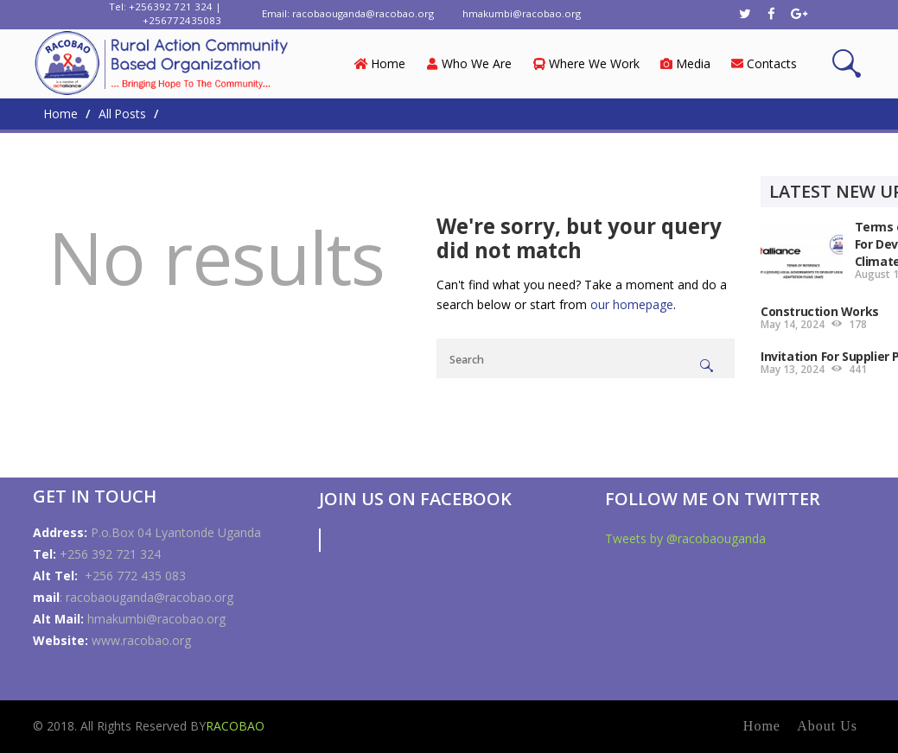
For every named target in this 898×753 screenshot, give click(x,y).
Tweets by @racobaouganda (685, 538)
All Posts (122, 113)
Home (60, 114)
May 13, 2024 (793, 369)
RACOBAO (235, 726)
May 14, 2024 (793, 324)
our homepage (631, 304)
